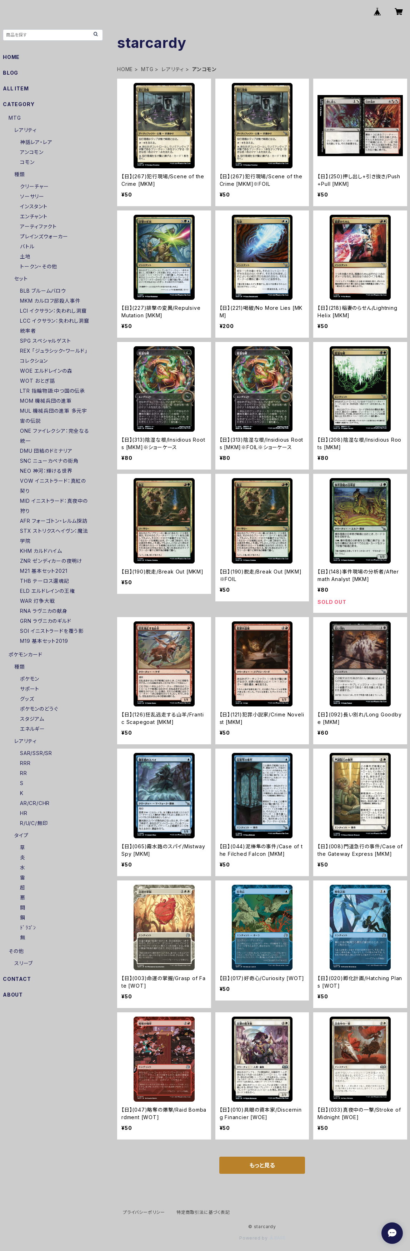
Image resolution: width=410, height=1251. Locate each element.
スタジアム (32, 719)
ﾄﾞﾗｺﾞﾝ (28, 927)
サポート (29, 689)
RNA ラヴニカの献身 (44, 611)
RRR (25, 763)
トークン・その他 (38, 266)
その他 (16, 951)
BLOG (10, 73)
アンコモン (32, 152)
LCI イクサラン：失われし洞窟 (53, 311)
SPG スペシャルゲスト (45, 341)
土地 (25, 256)
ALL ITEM (16, 88)
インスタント (34, 206)
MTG (147, 69)
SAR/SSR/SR (36, 753)
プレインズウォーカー (44, 236)
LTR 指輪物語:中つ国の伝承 (52, 391)
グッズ (27, 699)
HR (24, 813)
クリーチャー (34, 186)
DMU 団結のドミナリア (46, 451)
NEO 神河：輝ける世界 (46, 471)
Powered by (262, 1238)
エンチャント (34, 216)
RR (23, 773)
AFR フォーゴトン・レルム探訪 (54, 521)
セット (21, 278)
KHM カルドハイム (41, 551)
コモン (27, 162)
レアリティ (172, 69)
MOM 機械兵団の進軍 (46, 401)
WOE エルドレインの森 (46, 371)
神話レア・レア (36, 142)
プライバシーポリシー (144, 1212)
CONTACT (17, 979)
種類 (19, 174)
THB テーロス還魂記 (44, 581)
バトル (27, 246)
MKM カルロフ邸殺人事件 (50, 301)
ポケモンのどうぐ (39, 709)
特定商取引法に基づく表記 (203, 1212)
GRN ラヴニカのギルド (45, 621)
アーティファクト (38, 226)
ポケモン (29, 679)
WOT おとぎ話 (37, 381)
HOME (125, 69)
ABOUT (13, 995)
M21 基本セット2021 (43, 571)
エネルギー (32, 729)
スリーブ (23, 963)
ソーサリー (32, 196)
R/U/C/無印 (34, 823)
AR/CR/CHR (35, 803)
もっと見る (262, 1165)
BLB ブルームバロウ (43, 291)
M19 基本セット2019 (44, 641)
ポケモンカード (25, 654)
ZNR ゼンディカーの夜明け (51, 561)
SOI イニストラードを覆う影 (52, 631)
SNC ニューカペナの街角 (49, 461)
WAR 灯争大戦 (37, 601)
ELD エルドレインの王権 (47, 591)
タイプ (21, 835)
